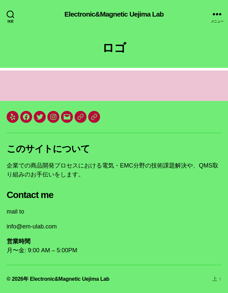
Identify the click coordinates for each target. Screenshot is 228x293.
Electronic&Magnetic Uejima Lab (113, 14)
